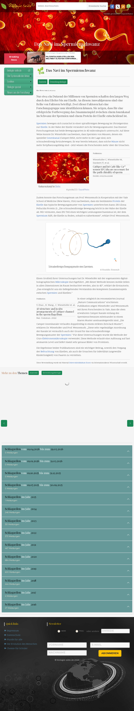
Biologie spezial (19, 87)
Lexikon (19, 81)
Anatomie (42, 81)
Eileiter (57, 186)
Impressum (11, 630)
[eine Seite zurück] (4, 423)
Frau (81, 631)
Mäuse (114, 141)
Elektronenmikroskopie (55, 338)
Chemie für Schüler (16, 648)
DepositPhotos (84, 189)
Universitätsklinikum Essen (80, 363)
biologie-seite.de (18, 70)
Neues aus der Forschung (19, 92)
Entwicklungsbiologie (58, 81)
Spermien (41, 123)
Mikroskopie (62, 282)
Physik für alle (13, 639)
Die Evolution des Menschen (20, 644)
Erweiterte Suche (97, 6)
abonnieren (110, 653)
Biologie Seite (20, 6)
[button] (128, 6)
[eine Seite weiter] (130, 423)
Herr (63, 631)
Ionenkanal (53, 138)
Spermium (41, 215)
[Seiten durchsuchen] (61, 6)
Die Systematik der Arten (19, 76)
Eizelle (44, 127)
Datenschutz (12, 635)
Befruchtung (47, 351)
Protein (116, 201)
